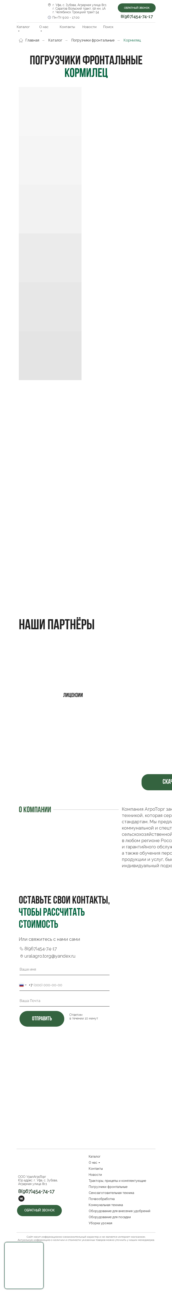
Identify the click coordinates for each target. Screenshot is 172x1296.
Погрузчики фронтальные (92, 40)
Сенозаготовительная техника (111, 1193)
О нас (93, 1162)
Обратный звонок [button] (137, 7)
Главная (29, 40)
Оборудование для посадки (110, 1217)
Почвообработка (102, 1199)
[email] (64, 1000)
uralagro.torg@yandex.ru (49, 956)
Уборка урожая (100, 1223)
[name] (64, 969)
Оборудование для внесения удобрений (119, 1211)
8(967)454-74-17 (137, 16)
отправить (42, 1019)
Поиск (108, 27)
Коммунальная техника (106, 1205)
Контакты (67, 27)
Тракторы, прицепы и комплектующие (117, 1181)
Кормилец (132, 40)
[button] (23, 1265)
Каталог (55, 40)
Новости (89, 27)
